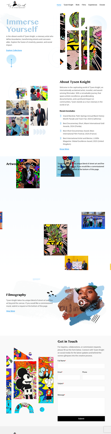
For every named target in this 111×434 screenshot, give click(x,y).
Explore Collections (14, 50)
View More (10, 321)
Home (59, 5)
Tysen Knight (68, 5)
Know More (64, 156)
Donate (102, 5)
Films (84, 5)
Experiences (92, 5)
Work (77, 5)
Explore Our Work (65, 174)
